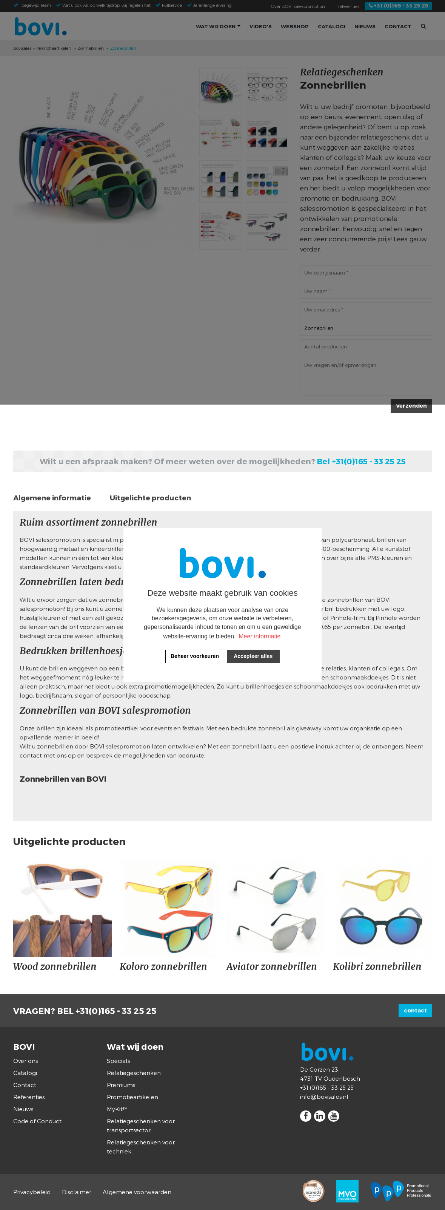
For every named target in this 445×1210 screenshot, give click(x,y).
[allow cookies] (253, 656)
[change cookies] (194, 656)
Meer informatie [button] (259, 636)
